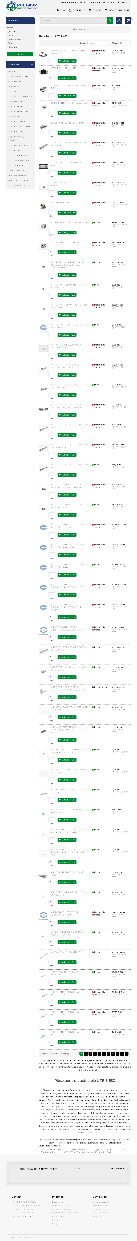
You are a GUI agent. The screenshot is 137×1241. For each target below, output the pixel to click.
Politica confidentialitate (65, 1213)
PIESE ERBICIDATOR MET (20, 127)
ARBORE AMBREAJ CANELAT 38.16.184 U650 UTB (66, 386)
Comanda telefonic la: (80, 2)
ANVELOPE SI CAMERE (19, 180)
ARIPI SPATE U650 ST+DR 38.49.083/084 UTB (64, 913)
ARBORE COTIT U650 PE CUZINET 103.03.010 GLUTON (69, 525)
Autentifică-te (100, 1205)
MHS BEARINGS (16, 39)
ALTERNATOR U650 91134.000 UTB (69, 222)
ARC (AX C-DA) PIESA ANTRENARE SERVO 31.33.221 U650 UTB (69, 708)
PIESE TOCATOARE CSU (19, 160)
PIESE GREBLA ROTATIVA (20, 145)
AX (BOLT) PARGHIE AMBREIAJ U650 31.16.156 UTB (67, 933)
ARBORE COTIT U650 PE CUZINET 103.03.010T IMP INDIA (69, 545)
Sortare (83, 43)
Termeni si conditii (62, 1205)
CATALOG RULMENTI (117, 10)
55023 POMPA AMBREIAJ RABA (67, 123)
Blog (61, 10)
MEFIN (12, 43)
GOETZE (13, 32)
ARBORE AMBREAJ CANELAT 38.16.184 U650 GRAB (66, 366)
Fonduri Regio (59, 1216)
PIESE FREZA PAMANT (18, 132)
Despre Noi (77, 10)
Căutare (110, 20)
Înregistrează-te (101, 1202)
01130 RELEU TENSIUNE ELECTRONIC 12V (63, 69)
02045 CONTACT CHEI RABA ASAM (69, 103)
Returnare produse (62, 1209)
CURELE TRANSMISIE (18, 76)
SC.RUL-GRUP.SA (19, 1238)
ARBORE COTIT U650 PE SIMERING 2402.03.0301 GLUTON (68, 585)
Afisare (115, 43)
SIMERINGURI (14, 81)
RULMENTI (13, 71)
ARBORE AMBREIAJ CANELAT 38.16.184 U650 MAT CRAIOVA (67, 406)
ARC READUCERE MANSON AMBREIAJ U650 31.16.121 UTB (66, 830)
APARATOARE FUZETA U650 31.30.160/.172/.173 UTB (66, 346)
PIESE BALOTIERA (16, 101)
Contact (95, 10)
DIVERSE (12, 91)
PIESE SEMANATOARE (18, 155)
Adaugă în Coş (67, 61)
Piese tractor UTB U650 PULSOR (96, 1152)
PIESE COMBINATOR (18, 112)
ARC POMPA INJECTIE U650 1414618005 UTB (66, 810)
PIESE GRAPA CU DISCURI (16, 138)
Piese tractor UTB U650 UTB (84, 1150)
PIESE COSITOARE (16, 117)
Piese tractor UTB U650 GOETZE (55, 1150)
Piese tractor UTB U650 (87, 29)
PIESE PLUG (14, 150)
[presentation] (93, 1176)
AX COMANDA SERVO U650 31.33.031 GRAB (65, 1013)
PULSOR (13, 47)
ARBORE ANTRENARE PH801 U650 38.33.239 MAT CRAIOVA (66, 486)
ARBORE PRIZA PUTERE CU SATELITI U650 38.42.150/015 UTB (68, 688)
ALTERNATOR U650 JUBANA (66, 242)
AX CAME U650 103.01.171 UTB (66, 952)
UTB (12, 35)
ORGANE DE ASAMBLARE (20, 96)
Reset (20, 54)
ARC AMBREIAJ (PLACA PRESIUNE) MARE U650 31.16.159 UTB (68, 730)
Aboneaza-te (117, 1168)
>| (126, 1054)
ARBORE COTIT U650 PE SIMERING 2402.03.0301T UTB (66, 628)
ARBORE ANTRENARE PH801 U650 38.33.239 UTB (66, 505)
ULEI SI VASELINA (16, 185)
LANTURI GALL (15, 86)
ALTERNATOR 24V (60, 202)
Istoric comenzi (101, 1213)
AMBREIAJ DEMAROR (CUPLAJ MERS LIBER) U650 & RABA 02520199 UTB (67, 265)
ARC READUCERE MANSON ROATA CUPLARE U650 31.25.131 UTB (67, 852)
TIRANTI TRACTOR (16, 170)
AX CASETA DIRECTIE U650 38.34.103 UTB (65, 973)
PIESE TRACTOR (15, 165)
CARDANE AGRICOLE (18, 175)
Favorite (97, 1216)
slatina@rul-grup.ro (27, 1216)
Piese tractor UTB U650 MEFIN (66, 1152)
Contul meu (99, 1209)
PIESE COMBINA (16, 106)
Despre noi (58, 1202)
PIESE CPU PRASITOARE (19, 122)
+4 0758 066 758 (26, 1213)
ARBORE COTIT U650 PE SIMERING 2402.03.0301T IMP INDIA (66, 607)
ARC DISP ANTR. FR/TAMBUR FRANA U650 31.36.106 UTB (66, 751)
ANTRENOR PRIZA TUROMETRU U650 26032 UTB (68, 326)
